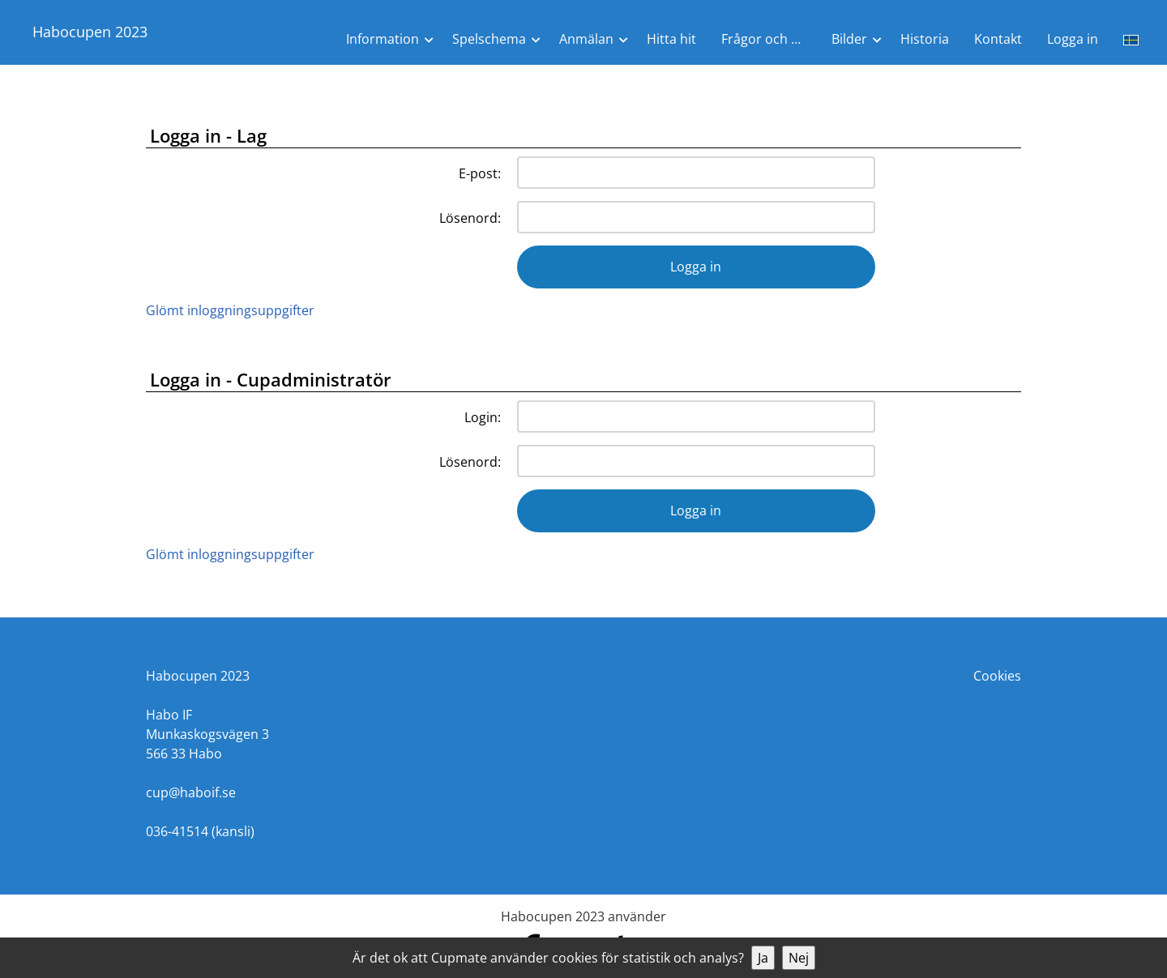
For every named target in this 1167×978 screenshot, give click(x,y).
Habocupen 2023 (89, 31)
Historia (924, 39)
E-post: (480, 173)
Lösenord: (470, 218)
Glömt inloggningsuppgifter (230, 310)
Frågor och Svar (769, 39)
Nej (799, 958)
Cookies (997, 676)
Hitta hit (671, 39)
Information (382, 39)
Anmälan (586, 39)
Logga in (1072, 39)
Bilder (849, 39)
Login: (482, 417)
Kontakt (998, 39)
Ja (763, 958)
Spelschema (489, 39)
